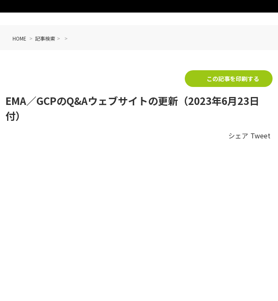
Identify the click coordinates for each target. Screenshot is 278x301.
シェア (238, 135)
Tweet (260, 135)
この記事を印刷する (233, 78)
